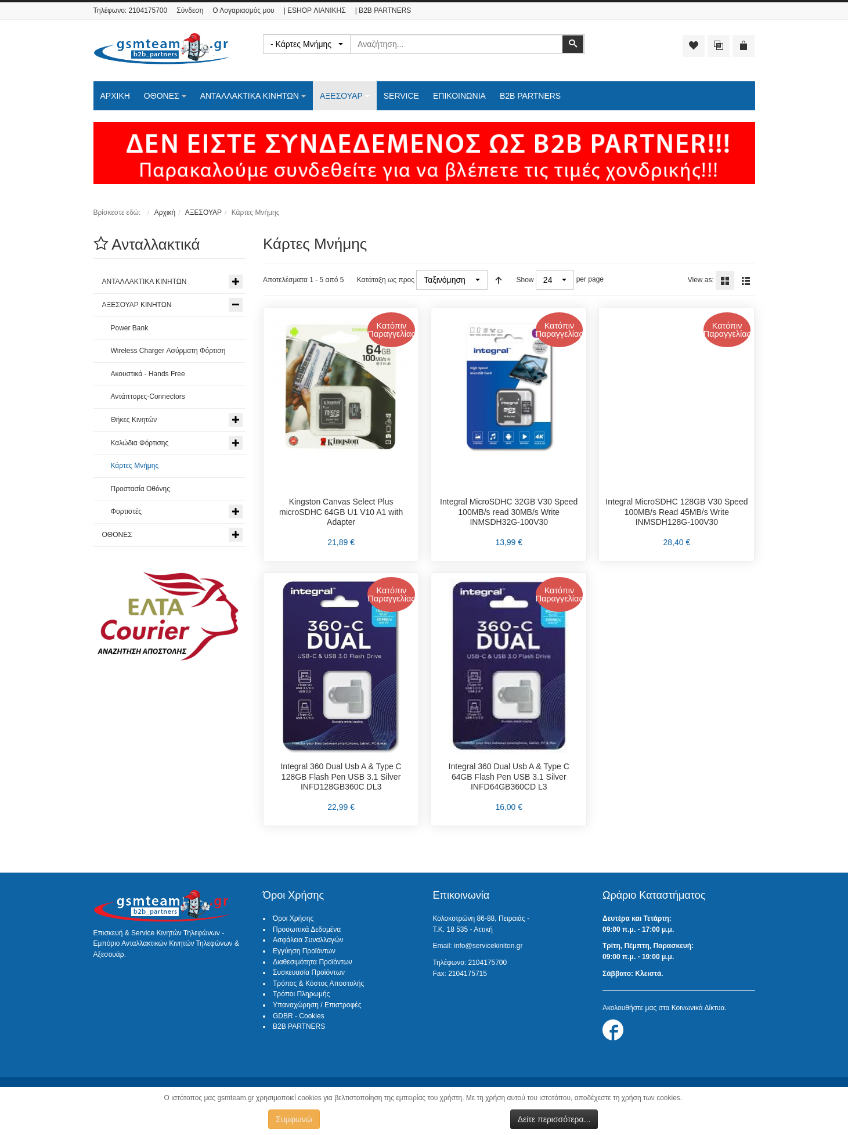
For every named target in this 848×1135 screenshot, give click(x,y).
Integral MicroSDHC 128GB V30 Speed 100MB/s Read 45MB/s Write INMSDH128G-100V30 (676, 512)
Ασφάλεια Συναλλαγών (308, 940)
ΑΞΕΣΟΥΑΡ (203, 212)
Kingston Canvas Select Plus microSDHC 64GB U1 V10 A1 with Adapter (341, 512)
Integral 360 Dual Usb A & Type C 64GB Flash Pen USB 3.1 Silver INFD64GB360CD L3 (509, 776)
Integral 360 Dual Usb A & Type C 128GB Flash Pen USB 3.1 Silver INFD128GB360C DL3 (340, 776)
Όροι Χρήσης (293, 918)
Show (524, 280)
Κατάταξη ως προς (385, 280)
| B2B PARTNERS (383, 10)
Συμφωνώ (294, 1119)
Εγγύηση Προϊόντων (304, 951)
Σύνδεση (189, 10)
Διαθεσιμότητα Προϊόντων (312, 962)
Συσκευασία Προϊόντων (309, 972)
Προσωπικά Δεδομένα (307, 929)
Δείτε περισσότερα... (554, 1119)
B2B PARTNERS (299, 1026)
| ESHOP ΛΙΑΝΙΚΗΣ (315, 10)
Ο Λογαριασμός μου (243, 10)
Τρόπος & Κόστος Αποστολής (318, 983)
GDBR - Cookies (298, 1016)
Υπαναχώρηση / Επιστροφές (317, 1005)
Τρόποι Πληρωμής (301, 994)
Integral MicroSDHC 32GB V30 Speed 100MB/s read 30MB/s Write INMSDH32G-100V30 (509, 512)
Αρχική (164, 212)
